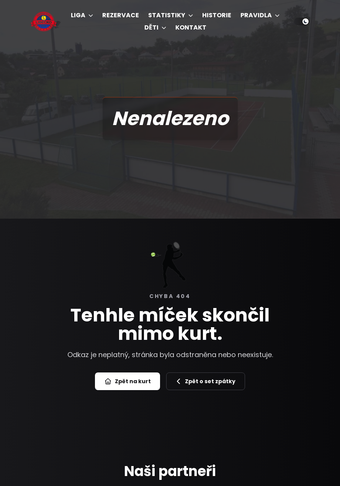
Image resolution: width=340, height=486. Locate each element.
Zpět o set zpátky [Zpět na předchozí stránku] (205, 381)
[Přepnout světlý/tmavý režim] (301, 21)
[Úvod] (44, 21)
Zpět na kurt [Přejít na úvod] (127, 381)
